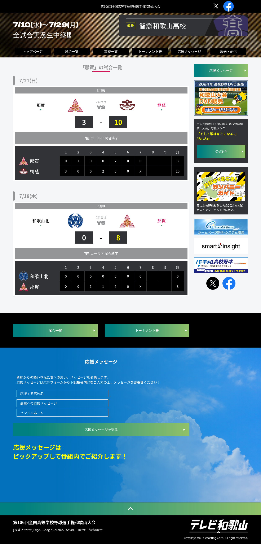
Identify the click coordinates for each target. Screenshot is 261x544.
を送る (101, 429)
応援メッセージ (189, 51)
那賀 (40, 105)
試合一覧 (72, 51)
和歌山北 (40, 220)
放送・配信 (228, 51)
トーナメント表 (150, 51)
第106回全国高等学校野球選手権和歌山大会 (131, 6)
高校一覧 (111, 51)
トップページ (33, 51)
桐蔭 (161, 105)
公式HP (221, 153)
